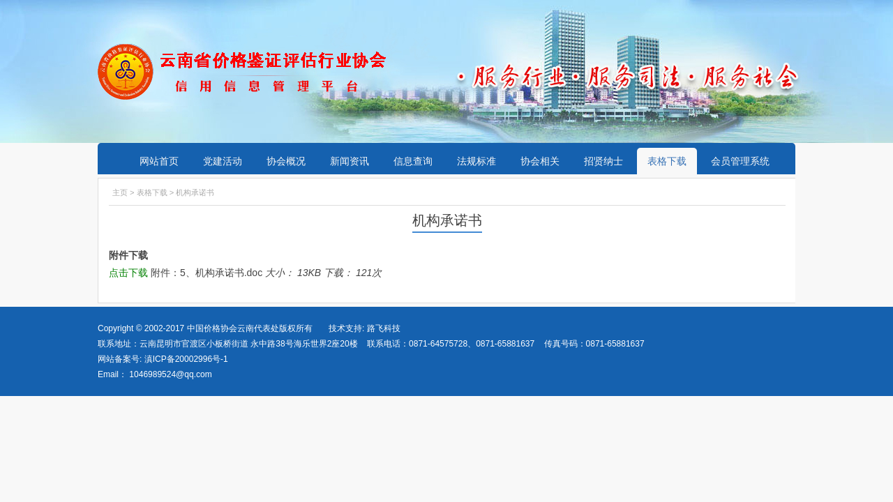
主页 (120, 192)
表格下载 (666, 161)
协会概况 (286, 161)
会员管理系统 (740, 161)
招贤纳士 (603, 161)
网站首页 (159, 161)
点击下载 (128, 272)
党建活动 (222, 161)
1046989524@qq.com (170, 374)
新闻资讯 (349, 161)
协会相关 (540, 161)
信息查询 (413, 161)
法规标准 (476, 161)
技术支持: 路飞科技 (364, 328)
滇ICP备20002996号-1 (184, 359)
